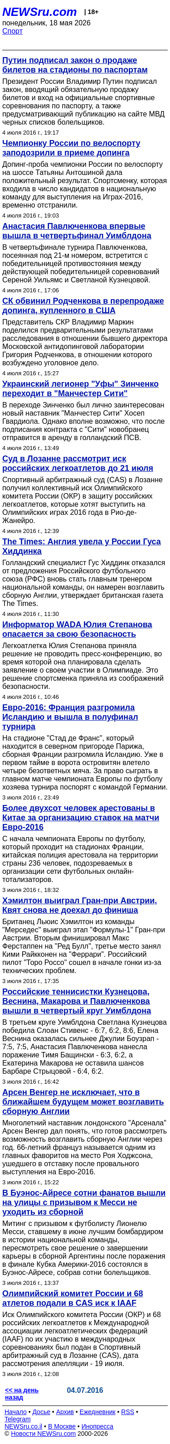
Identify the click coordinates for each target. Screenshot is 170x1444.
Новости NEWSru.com (43, 1433)
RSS (127, 1411)
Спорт (12, 31)
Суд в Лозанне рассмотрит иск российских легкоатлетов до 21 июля (77, 463)
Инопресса (98, 1426)
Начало (16, 1411)
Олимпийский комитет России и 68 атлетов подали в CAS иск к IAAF (72, 1298)
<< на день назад (22, 1393)
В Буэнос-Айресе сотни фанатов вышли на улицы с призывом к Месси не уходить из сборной (83, 1202)
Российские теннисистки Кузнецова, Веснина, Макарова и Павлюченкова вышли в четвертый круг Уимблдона (76, 1001)
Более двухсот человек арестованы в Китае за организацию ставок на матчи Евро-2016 (80, 818)
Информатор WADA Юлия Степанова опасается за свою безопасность (77, 629)
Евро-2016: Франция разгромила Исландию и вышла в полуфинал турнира (70, 717)
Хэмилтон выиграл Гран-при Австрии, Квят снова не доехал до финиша (79, 905)
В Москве (62, 1426)
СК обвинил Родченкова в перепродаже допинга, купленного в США (83, 305)
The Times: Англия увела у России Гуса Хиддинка (81, 546)
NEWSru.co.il (23, 1426)
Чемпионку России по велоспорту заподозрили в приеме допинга (71, 148)
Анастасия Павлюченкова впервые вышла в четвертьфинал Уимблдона (76, 231)
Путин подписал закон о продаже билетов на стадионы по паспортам (75, 65)
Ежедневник (98, 1411)
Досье (41, 1411)
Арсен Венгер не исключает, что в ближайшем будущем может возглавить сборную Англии (83, 1102)
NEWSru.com (39, 12)
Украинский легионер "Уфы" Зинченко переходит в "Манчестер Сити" (80, 388)
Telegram (18, 1419)
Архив (65, 1411)
